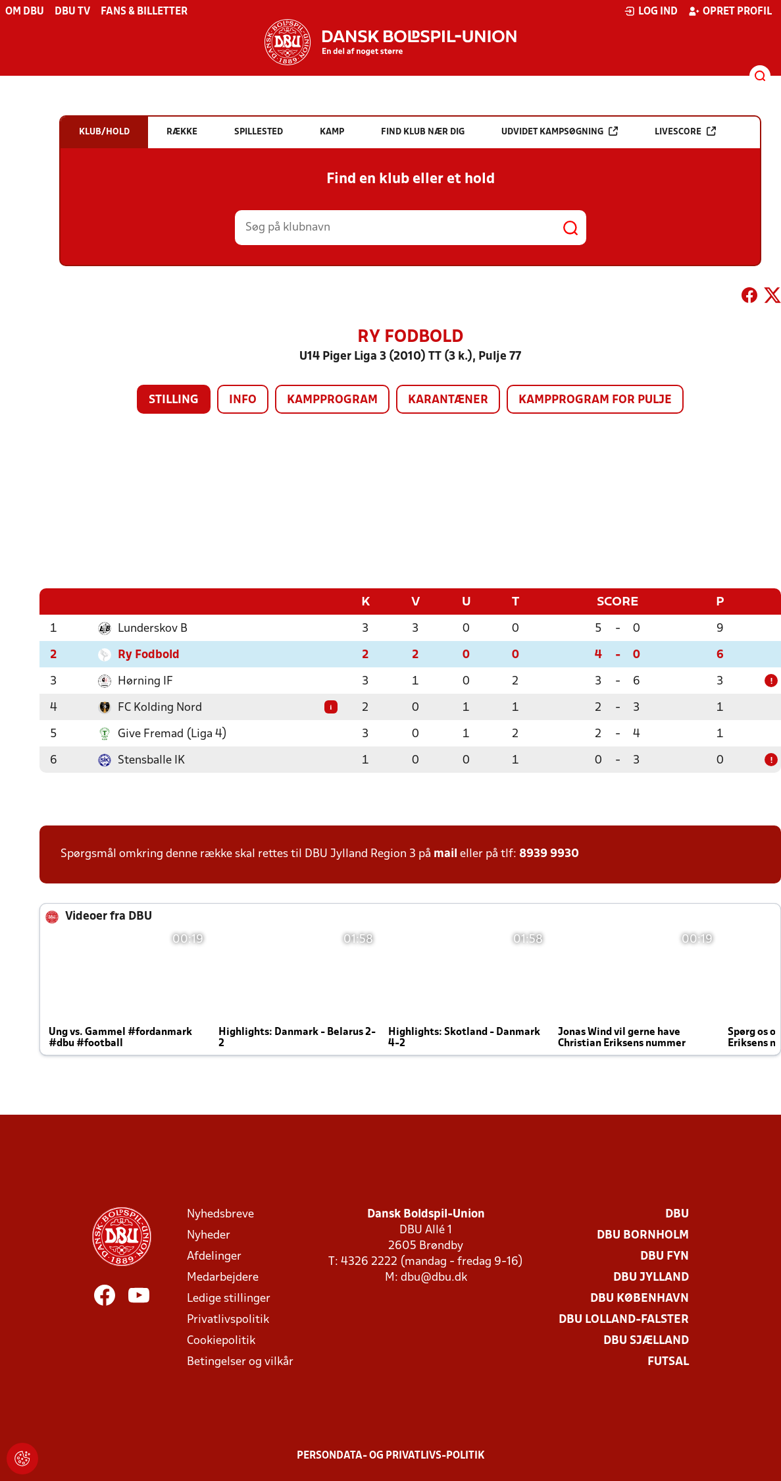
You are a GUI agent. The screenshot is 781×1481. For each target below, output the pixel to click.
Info (243, 400)
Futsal (668, 1361)
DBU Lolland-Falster (624, 1319)
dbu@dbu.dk (434, 1277)
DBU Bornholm (643, 1235)
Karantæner (448, 400)
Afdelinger (214, 1256)
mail (445, 853)
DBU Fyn (664, 1256)
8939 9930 (549, 853)
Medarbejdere (223, 1277)
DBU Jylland (651, 1277)
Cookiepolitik (221, 1340)
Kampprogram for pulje (595, 400)
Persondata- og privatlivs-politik (391, 1455)
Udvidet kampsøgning (559, 131)
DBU (677, 1213)
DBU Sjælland (646, 1340)
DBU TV (72, 11)
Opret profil (730, 11)
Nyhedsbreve (220, 1213)
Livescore (685, 131)
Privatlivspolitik (228, 1319)
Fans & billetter (144, 11)
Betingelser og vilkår (240, 1361)
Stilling (174, 400)
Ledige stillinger (228, 1298)
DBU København (639, 1298)
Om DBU (24, 11)
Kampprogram (332, 400)
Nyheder (208, 1235)
